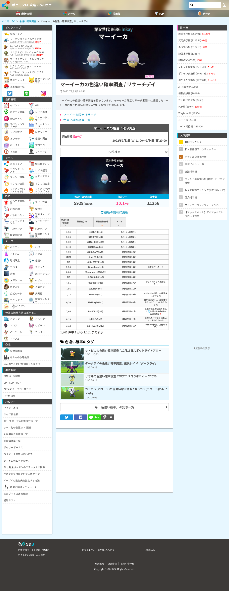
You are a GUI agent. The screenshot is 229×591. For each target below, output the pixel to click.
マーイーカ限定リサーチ (79, 115)
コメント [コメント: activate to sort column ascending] (140, 221)
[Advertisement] (114, 460)
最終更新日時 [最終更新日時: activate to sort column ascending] (103, 221)
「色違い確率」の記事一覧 (114, 407)
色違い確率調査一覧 (76, 120)
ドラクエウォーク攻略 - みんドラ (98, 549)
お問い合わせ (127, 563)
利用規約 (99, 563)
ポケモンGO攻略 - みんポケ (32, 4)
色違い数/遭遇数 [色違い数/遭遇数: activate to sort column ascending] (65, 221)
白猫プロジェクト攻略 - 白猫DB (33, 549)
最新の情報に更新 (114, 212)
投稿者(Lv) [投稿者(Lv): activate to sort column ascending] (82, 221)
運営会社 (112, 563)
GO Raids (150, 549)
